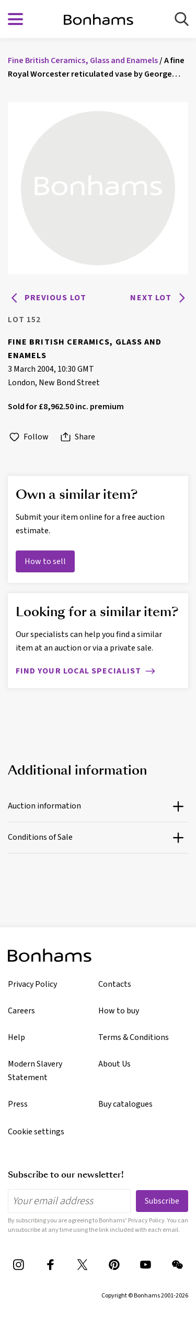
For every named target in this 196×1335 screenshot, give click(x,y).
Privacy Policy (32, 984)
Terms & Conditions (133, 1037)
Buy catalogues (125, 1104)
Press (18, 1104)
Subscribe (162, 1201)
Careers (21, 1010)
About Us (114, 1064)
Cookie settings (36, 1131)
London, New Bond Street (54, 382)
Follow (28, 437)
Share (77, 437)
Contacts (114, 984)
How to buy (118, 1010)
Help (16, 1037)
